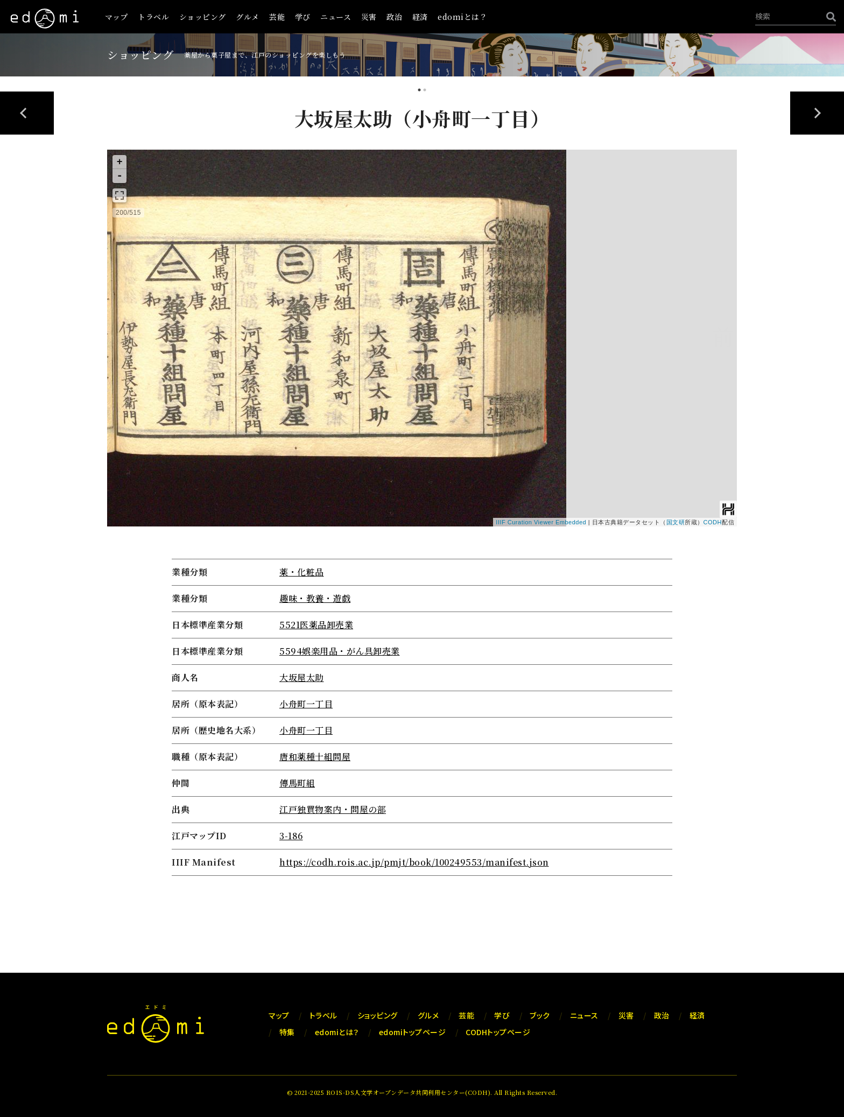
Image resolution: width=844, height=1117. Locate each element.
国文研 (675, 522)
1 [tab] (419, 91)
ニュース (335, 16)
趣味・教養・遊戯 (314, 598)
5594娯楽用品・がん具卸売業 (339, 651)
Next (817, 113)
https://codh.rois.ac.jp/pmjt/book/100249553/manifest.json (414, 862)
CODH (713, 522)
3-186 (291, 836)
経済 (420, 16)
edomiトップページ (412, 1032)
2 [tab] (424, 91)
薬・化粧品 (301, 572)
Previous (27, 113)
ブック (540, 1015)
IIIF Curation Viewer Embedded (541, 522)
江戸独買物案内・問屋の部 (332, 809)
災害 (369, 16)
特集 (287, 1032)
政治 (394, 16)
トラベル (153, 16)
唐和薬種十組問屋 (314, 756)
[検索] (828, 16)
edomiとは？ (462, 16)
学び (303, 16)
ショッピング (202, 16)
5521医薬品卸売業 (316, 625)
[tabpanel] (422, 492)
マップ (116, 16)
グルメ (247, 16)
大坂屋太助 (301, 677)
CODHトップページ (498, 1032)
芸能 (277, 16)
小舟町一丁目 (306, 704)
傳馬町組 (297, 783)
